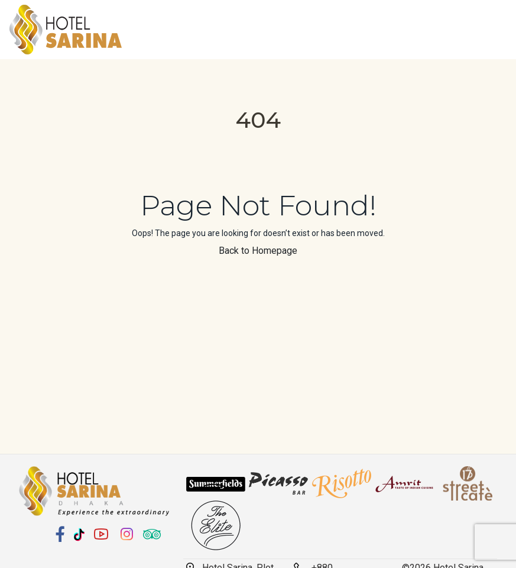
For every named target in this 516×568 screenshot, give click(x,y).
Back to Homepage (258, 250)
